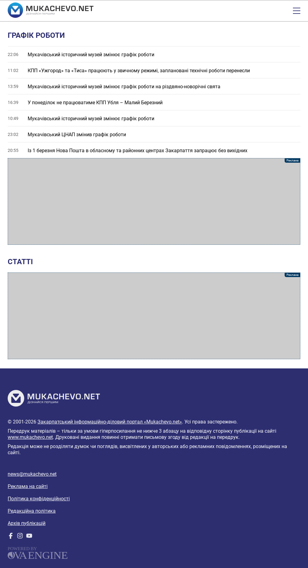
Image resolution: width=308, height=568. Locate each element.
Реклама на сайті (28, 486)
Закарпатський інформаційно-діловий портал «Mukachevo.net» (110, 422)
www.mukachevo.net (30, 437)
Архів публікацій (26, 523)
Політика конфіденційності (39, 499)
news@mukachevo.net (32, 474)
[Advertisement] (154, 201)
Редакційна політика (32, 511)
